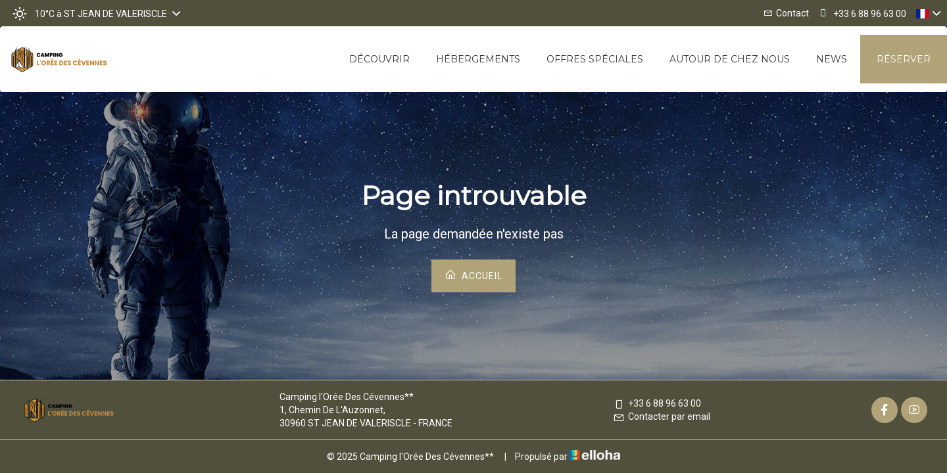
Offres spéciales (594, 59)
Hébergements (478, 59)
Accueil (473, 275)
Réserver (904, 59)
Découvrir (379, 59)
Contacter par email (661, 416)
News (831, 59)
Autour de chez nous (729, 59)
